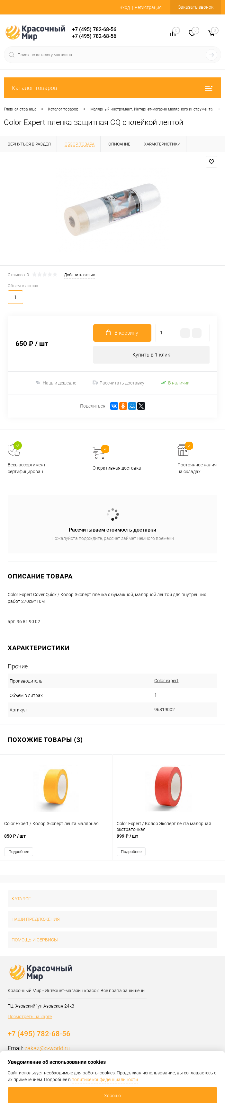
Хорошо (112, 1095)
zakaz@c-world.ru (47, 1048)
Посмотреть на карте (30, 1016)
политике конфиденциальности (105, 1079)
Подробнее (18, 851)
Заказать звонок (195, 7)
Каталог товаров (112, 87)
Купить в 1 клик (151, 355)
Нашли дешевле (55, 382)
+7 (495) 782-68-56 (94, 29)
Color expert (166, 680)
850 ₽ (56, 839)
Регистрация (148, 7)
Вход (125, 7)
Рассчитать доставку (118, 382)
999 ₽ (169, 839)
